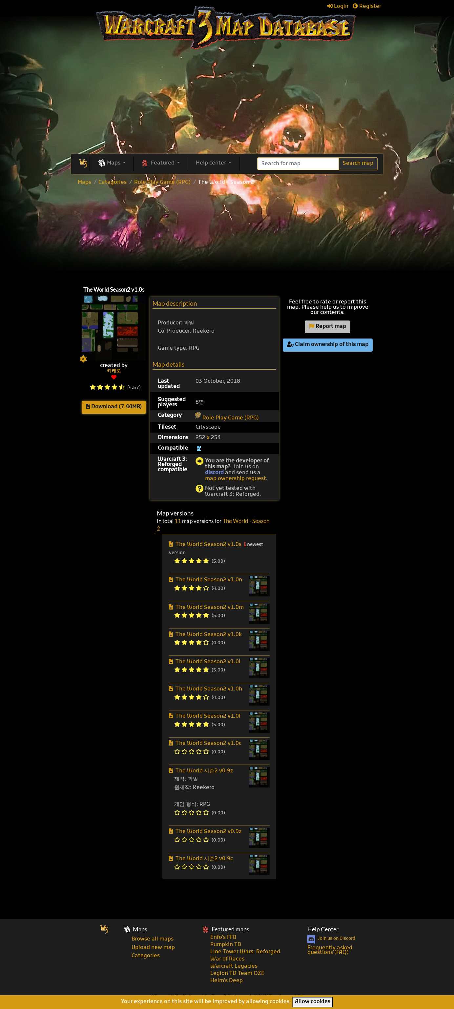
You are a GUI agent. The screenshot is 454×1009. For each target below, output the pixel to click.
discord (214, 473)
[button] (112, 163)
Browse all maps (153, 939)
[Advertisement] (227, 234)
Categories (112, 182)
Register (367, 6)
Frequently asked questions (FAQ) (329, 950)
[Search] (298, 163)
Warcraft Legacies (234, 966)
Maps (84, 182)
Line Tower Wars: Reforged (245, 952)
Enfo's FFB (223, 937)
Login (337, 6)
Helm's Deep (226, 981)
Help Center (323, 929)
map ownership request (235, 478)
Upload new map (153, 947)
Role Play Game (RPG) (162, 182)
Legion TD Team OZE (237, 973)
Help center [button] (211, 163)
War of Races (227, 959)
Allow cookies (312, 1002)
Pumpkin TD (225, 944)
